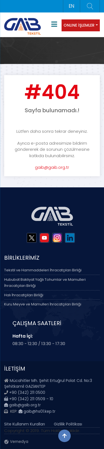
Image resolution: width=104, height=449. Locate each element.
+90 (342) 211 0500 (27, 392)
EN (71, 6)
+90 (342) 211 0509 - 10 (28, 399)
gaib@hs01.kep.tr (37, 411)
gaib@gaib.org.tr (52, 167)
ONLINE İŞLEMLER (79, 25)
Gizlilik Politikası (68, 424)
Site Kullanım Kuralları (24, 424)
